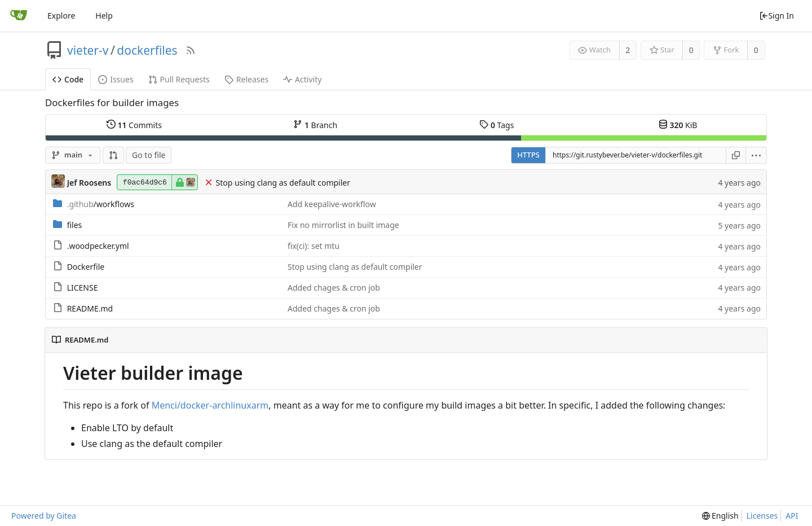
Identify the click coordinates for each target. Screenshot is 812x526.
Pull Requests (179, 79)
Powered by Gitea (43, 515)
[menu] (756, 155)
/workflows (100, 204)
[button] (113, 155)
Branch (315, 125)
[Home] (18, 15)
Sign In (776, 15)
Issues (115, 79)
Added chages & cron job (334, 287)
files (74, 225)
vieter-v (87, 50)
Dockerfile (86, 266)
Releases (246, 79)
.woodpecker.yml (98, 245)
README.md (90, 308)
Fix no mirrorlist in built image (343, 225)
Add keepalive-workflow (332, 204)
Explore (61, 15)
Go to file (148, 155)
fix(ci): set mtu (313, 245)
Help (104, 15)
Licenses (762, 515)
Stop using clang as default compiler (282, 182)
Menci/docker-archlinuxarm (210, 405)
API (791, 515)
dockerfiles (147, 50)
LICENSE (82, 287)
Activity (302, 79)
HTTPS (528, 155)
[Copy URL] (736, 155)
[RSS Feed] (191, 50)
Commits (134, 125)
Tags (496, 125)
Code (67, 79)
